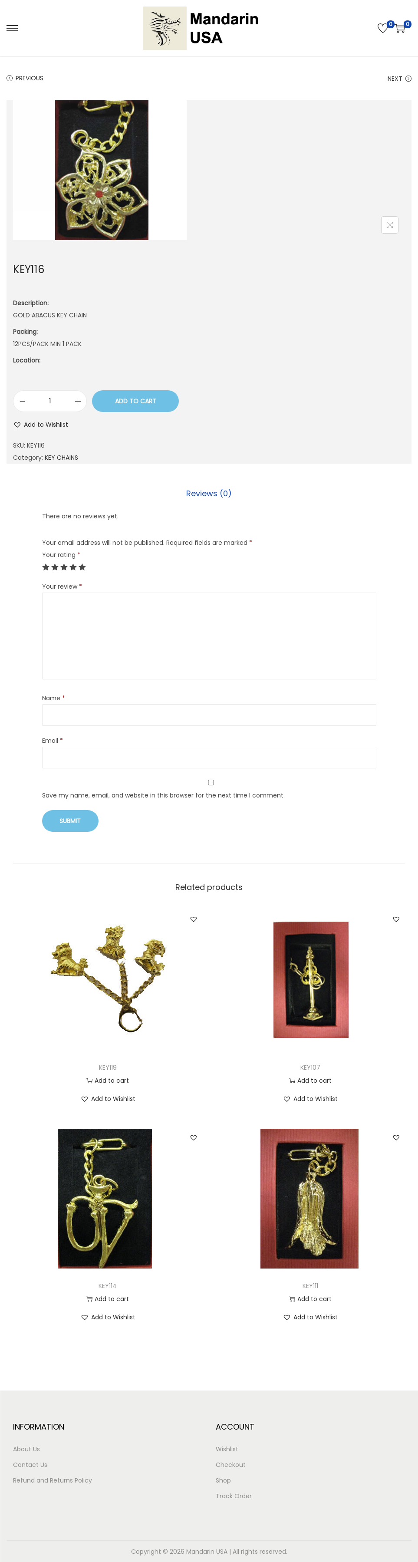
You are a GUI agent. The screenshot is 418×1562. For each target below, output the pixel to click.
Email (52, 740)
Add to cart (135, 401)
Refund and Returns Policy (52, 1480)
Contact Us (30, 1464)
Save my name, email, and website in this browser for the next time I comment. (163, 795)
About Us (26, 1448)
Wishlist (227, 1448)
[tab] (209, 493)
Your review (62, 586)
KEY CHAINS (61, 457)
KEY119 (108, 1067)
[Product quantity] (49, 401)
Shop (223, 1480)
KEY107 (310, 1067)
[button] (40, 425)
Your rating (61, 554)
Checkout (231, 1464)
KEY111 (310, 1285)
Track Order (234, 1495)
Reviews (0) (209, 493)
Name (53, 697)
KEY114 (108, 1285)
